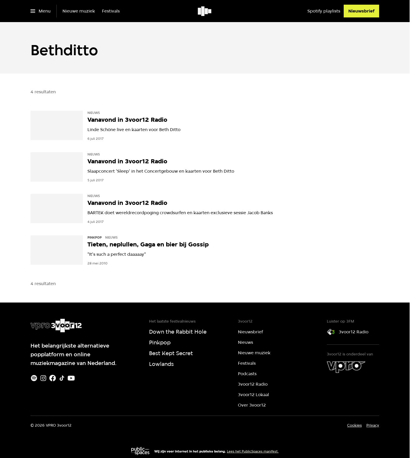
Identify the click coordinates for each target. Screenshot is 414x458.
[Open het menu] (40, 11)
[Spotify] (34, 378)
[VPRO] (346, 367)
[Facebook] (52, 378)
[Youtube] (71, 378)
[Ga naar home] (205, 11)
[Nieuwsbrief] (361, 11)
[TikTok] (61, 378)
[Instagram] (43, 378)
